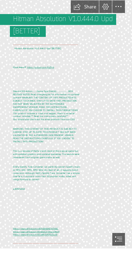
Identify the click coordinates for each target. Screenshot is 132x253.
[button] (85, 6)
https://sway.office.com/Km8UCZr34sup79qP (36, 231)
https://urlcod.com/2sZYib (40, 67)
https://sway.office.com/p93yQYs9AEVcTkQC (35, 228)
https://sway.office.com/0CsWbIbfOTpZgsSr (35, 234)
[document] (66, 126)
